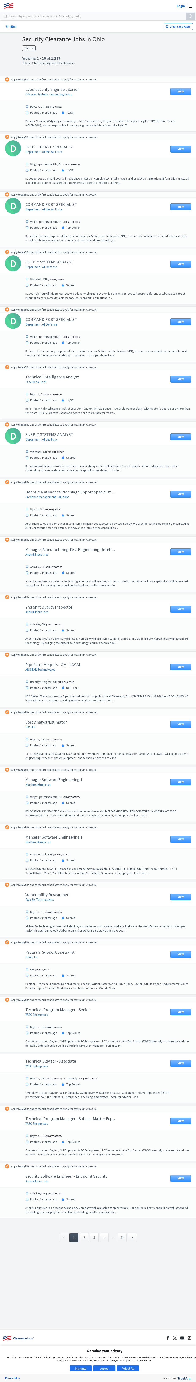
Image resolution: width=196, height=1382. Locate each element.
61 (122, 1238)
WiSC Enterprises (39, 1015)
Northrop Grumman (41, 785)
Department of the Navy (44, 439)
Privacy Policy (12, 1377)
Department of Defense (44, 267)
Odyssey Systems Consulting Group (52, 94)
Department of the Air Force (47, 152)
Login (181, 6)
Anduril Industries (40, 554)
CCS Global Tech (39, 382)
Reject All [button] (127, 1368)
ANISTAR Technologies (43, 670)
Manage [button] (80, 1368)
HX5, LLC (34, 727)
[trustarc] (184, 1377)
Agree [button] (104, 1368)
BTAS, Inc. (35, 957)
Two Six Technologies (42, 900)
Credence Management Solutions (50, 497)
